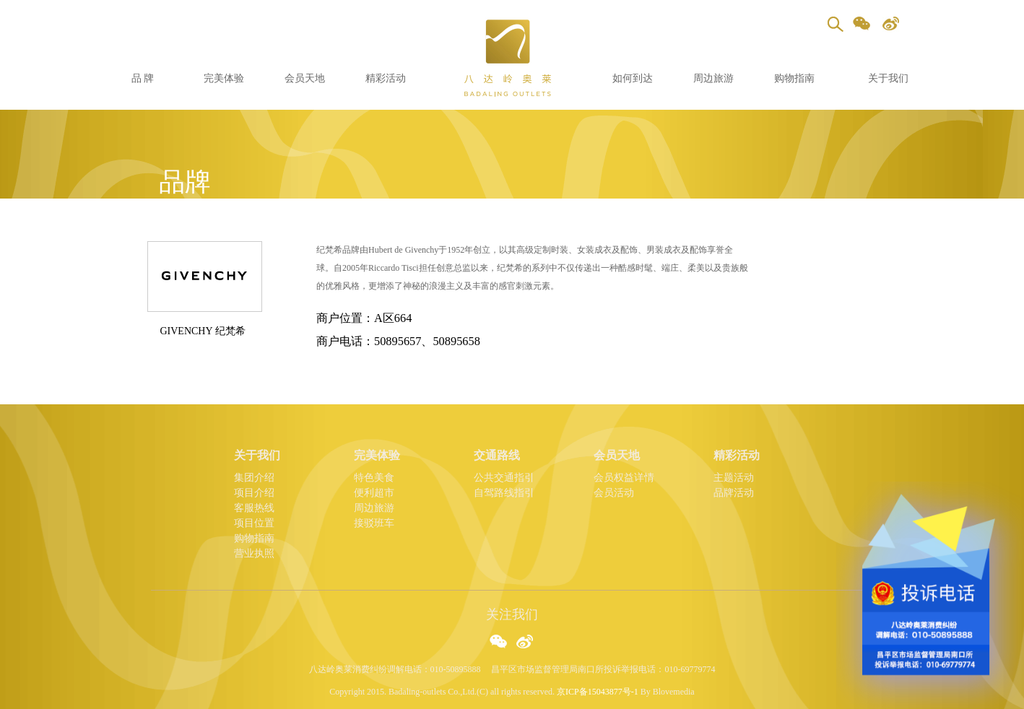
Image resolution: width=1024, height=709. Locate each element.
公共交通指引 (504, 477)
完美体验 (224, 78)
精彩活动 (385, 78)
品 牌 (143, 78)
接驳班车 (374, 523)
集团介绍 (254, 477)
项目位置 (254, 523)
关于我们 (888, 78)
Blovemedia (674, 692)
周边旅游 (713, 78)
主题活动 (733, 477)
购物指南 (794, 78)
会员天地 (305, 78)
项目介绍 (254, 492)
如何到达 (632, 78)
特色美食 (374, 477)
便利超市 (374, 492)
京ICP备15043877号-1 (597, 692)
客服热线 (254, 508)
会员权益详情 (624, 477)
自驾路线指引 (504, 492)
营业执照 (254, 553)
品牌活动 (733, 492)
